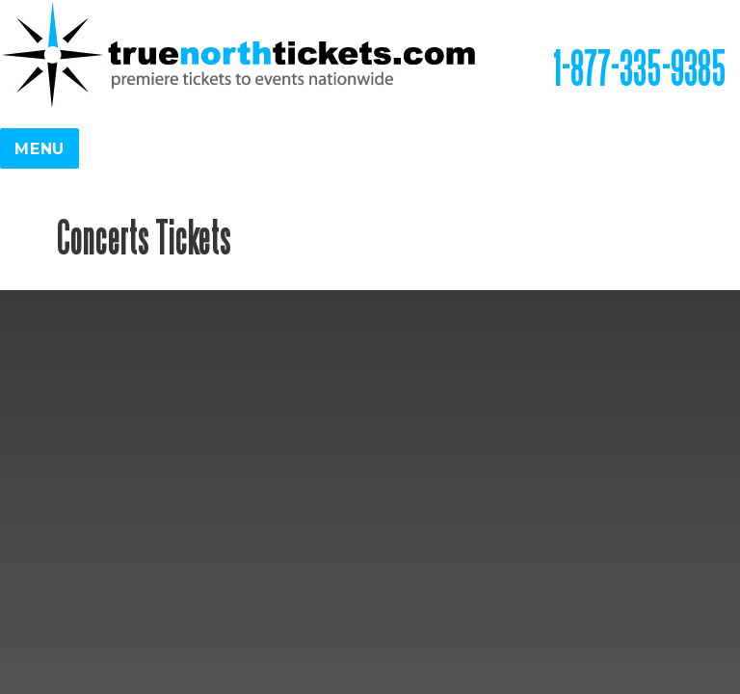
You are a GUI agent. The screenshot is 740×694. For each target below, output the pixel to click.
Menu (39, 149)
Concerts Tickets (144, 236)
